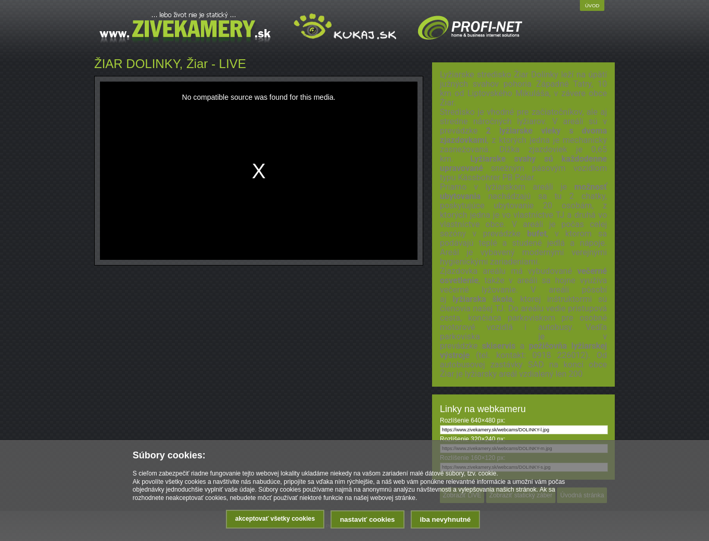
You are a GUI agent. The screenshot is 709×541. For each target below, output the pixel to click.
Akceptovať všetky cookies (275, 518)
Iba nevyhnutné (445, 519)
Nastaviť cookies (367, 519)
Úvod (592, 5)
